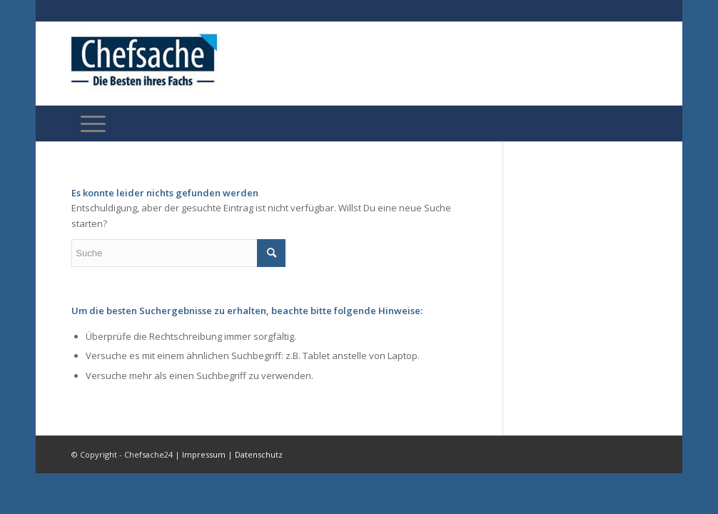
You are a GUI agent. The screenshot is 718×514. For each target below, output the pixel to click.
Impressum (204, 454)
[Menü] (93, 123)
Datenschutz (259, 454)
